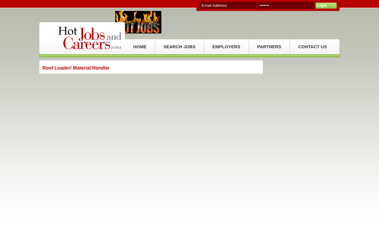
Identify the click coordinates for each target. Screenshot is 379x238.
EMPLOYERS (226, 46)
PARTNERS (269, 46)
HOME (140, 46)
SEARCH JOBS (179, 46)
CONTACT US (312, 46)
